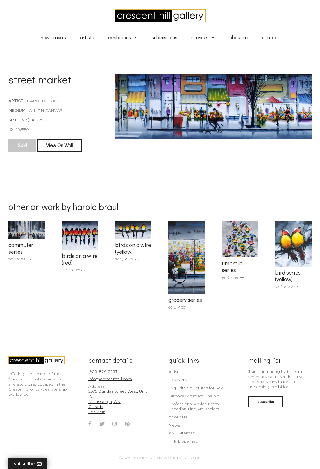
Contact (270, 37)
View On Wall (59, 145)
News (174, 425)
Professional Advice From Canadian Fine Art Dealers (194, 406)
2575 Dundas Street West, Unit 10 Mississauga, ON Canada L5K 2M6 (117, 401)
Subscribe (28, 463)
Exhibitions (123, 37)
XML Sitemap (182, 433)
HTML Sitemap (183, 441)
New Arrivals (53, 37)
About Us (238, 37)
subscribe (265, 401)
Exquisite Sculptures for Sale (196, 387)
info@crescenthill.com (110, 378)
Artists (87, 37)
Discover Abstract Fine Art (194, 395)
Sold (22, 145)
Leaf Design (191, 458)
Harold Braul (44, 100)
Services (203, 37)
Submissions (164, 37)
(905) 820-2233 (102, 371)
